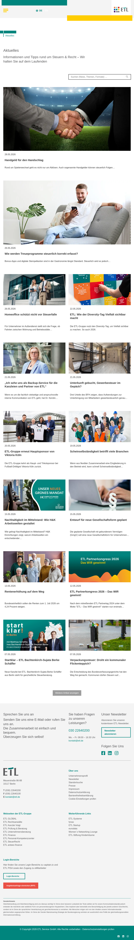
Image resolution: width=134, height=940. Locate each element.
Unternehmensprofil (78, 776)
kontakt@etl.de (76, 741)
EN (46, 10)
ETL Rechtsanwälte (12, 822)
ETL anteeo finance (12, 845)
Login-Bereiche (12, 876)
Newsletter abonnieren (110, 732)
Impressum (74, 789)
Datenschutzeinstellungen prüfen (98, 929)
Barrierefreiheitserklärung (81, 795)
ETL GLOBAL (10, 819)
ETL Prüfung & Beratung (15, 828)
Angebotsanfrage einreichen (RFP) (20, 886)
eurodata (73, 828)
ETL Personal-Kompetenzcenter (18, 838)
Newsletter (74, 779)
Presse (72, 786)
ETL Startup (74, 825)
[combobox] (100, 76)
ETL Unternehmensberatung (17, 832)
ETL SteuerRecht (11, 842)
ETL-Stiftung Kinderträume (82, 835)
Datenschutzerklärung (79, 792)
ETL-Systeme (75, 819)
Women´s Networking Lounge (83, 832)
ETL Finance (9, 835)
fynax (71, 822)
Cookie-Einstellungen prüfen (82, 799)
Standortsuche (76, 782)
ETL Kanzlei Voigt (11, 825)
